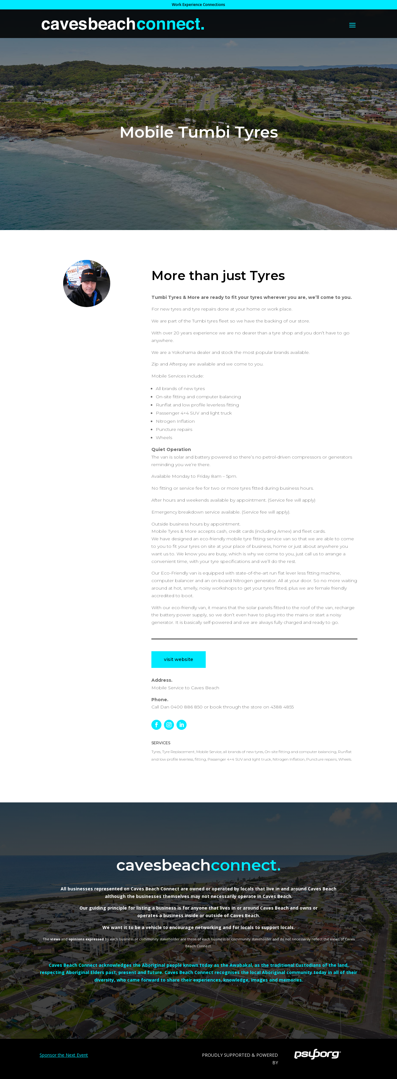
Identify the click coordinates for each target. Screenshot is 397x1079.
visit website (178, 659)
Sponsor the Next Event (64, 1055)
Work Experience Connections (198, 5)
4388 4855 (282, 707)
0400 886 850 (187, 707)
